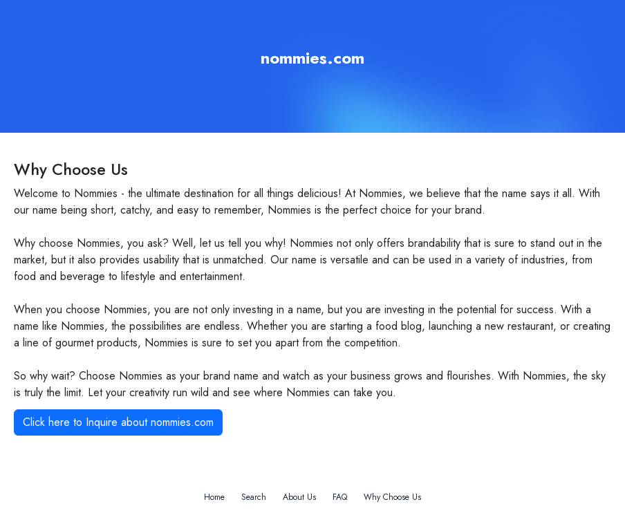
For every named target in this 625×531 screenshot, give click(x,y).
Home (214, 497)
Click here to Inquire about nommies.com (118, 422)
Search (253, 497)
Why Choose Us (392, 497)
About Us (299, 497)
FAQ (340, 497)
